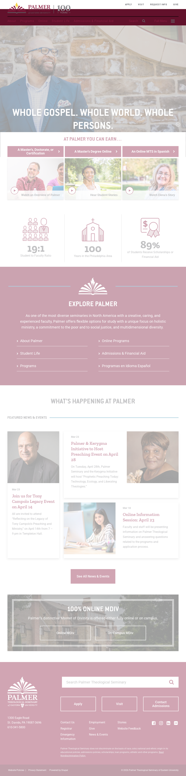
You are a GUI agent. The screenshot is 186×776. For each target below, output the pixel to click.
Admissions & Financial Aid (94, 21)
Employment (97, 722)
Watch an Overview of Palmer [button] (40, 195)
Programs (27, 21)
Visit (141, 5)
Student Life (61, 21)
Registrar (66, 728)
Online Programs (115, 341)
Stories (122, 722)
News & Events (98, 734)
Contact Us (67, 722)
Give (176, 5)
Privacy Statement (37, 770)
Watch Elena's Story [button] (162, 195)
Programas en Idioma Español (126, 366)
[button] (35, 179)
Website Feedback (129, 728)
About (11, 21)
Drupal (64, 770)
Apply (128, 5)
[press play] (14, 190)
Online (43, 21)
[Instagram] (161, 723)
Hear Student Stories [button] (104, 195)
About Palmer (31, 341)
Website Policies (16, 770)
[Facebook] (153, 723)
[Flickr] (176, 723)
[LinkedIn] (168, 723)
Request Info (158, 5)
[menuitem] (164, 21)
